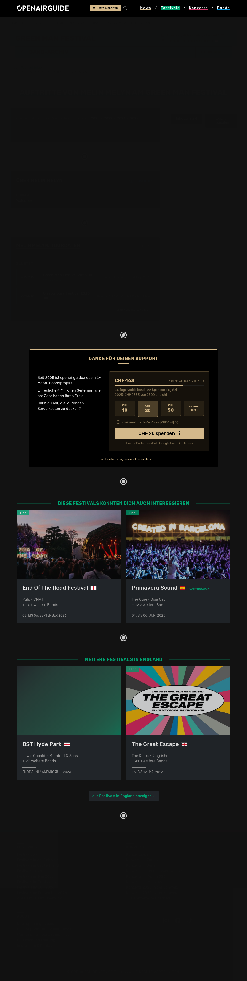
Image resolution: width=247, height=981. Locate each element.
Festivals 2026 (29, 870)
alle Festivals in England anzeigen (122, 796)
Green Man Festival (85, 23)
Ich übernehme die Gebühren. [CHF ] (148, 422)
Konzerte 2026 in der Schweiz (152, 892)
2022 (108, 118)
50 (171, 408)
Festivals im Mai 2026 (35, 876)
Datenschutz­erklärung (36, 940)
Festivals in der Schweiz (37, 859)
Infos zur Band (186, 119)
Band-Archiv (116, 23)
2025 (134, 118)
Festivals (39, 23)
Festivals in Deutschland (38, 865)
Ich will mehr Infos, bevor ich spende (122, 459)
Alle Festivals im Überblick (39, 898)
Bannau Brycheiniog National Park (191, 40)
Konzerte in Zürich (142, 859)
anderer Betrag (194, 408)
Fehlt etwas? (145, 246)
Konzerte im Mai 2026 (145, 881)
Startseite (18, 23)
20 (148, 408)
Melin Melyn (140, 23)
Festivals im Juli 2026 (35, 887)
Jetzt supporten (105, 8)
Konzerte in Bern (140, 865)
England (58, 23)
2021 (95, 118)
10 (125, 408)
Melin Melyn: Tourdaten (48, 245)
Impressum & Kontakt (35, 945)
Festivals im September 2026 (42, 892)
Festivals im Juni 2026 (36, 881)
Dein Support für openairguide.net (46, 929)
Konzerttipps (137, 854)
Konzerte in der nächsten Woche (154, 870)
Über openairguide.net (36, 923)
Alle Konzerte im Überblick (148, 898)
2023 (121, 118)
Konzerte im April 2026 (146, 876)
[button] (214, 51)
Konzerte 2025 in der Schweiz (152, 887)
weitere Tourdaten (221, 121)
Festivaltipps (28, 854)
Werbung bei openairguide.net (43, 934)
